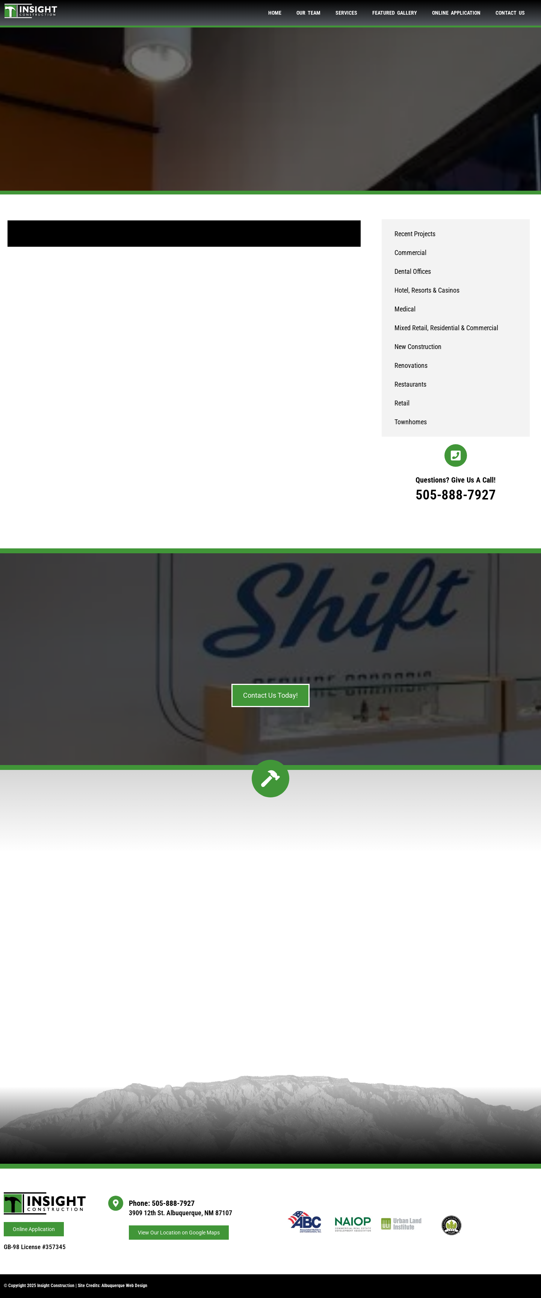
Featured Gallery (394, 13)
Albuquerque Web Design (124, 1285)
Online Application (456, 13)
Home (274, 13)
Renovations (411, 365)
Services (346, 13)
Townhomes (410, 422)
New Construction (417, 347)
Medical (405, 309)
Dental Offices (412, 271)
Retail (402, 403)
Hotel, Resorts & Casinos (426, 290)
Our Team (308, 13)
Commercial (410, 253)
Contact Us (510, 13)
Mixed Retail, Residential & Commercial (446, 328)
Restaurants (410, 384)
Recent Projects (414, 234)
